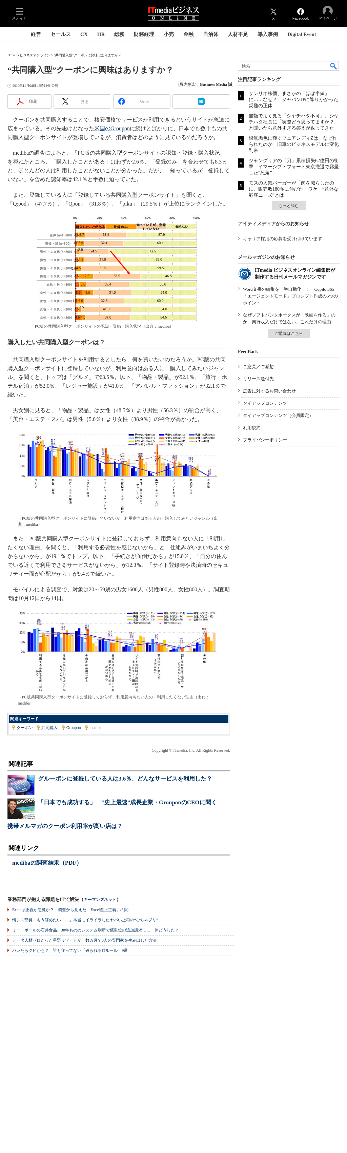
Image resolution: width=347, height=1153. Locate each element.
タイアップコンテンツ (265, 403)
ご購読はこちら (288, 333)
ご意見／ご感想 (258, 366)
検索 (334, 66)
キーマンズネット (100, 900)
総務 (119, 34)
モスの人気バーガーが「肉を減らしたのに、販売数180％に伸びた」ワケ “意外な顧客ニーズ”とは (294, 189)
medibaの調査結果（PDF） (47, 863)
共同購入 (49, 727)
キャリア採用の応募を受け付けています (282, 238)
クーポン (25, 727)
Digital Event (301, 34)
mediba (95, 727)
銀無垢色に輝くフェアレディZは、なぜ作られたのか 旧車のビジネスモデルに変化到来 (294, 144)
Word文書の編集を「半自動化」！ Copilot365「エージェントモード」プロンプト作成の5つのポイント (290, 296)
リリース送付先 (258, 378)
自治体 (210, 34)
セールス (60, 34)
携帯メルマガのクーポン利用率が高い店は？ (65, 826)
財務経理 (144, 34)
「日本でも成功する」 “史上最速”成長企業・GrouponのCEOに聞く (127, 802)
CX (84, 34)
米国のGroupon (112, 128)
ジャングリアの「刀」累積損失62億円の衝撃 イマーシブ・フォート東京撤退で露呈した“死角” (294, 166)
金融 (188, 34)
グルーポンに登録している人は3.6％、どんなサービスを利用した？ (125, 778)
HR (101, 34)
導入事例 (268, 34)
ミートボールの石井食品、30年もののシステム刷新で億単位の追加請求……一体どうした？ (95, 930)
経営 (36, 34)
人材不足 (238, 34)
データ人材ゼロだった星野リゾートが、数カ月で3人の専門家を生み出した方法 (84, 940)
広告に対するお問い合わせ (269, 390)
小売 (169, 34)
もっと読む (289, 205)
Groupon (73, 727)
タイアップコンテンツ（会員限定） (278, 415)
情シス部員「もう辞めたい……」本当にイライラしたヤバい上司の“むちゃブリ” (85, 920)
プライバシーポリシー (265, 439)
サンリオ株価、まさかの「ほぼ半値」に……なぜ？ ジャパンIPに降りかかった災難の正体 (293, 99)
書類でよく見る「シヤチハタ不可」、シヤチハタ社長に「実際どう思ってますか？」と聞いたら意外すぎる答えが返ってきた (294, 122)
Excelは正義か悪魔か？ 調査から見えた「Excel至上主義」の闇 (70, 909)
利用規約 (252, 427)
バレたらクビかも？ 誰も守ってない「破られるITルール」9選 (70, 950)
